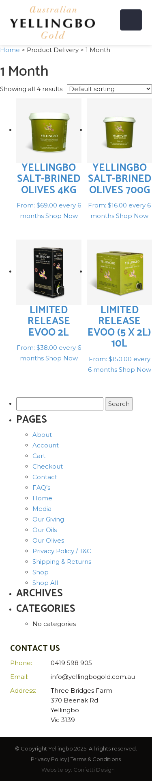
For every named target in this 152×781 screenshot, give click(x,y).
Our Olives (48, 540)
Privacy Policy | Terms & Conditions (76, 759)
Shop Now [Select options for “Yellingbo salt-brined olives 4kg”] (61, 216)
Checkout (47, 466)
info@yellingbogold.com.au (93, 677)
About (42, 434)
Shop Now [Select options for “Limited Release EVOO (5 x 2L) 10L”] (135, 369)
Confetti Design (94, 769)
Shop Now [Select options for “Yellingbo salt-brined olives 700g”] (132, 216)
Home (10, 50)
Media (41, 509)
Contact (44, 477)
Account (45, 445)
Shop (40, 572)
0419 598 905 (71, 663)
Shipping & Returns (61, 561)
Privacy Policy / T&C (61, 551)
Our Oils (44, 530)
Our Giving (48, 519)
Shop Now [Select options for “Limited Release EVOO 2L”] (61, 358)
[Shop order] (109, 89)
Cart (38, 456)
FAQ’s (41, 487)
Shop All (45, 583)
